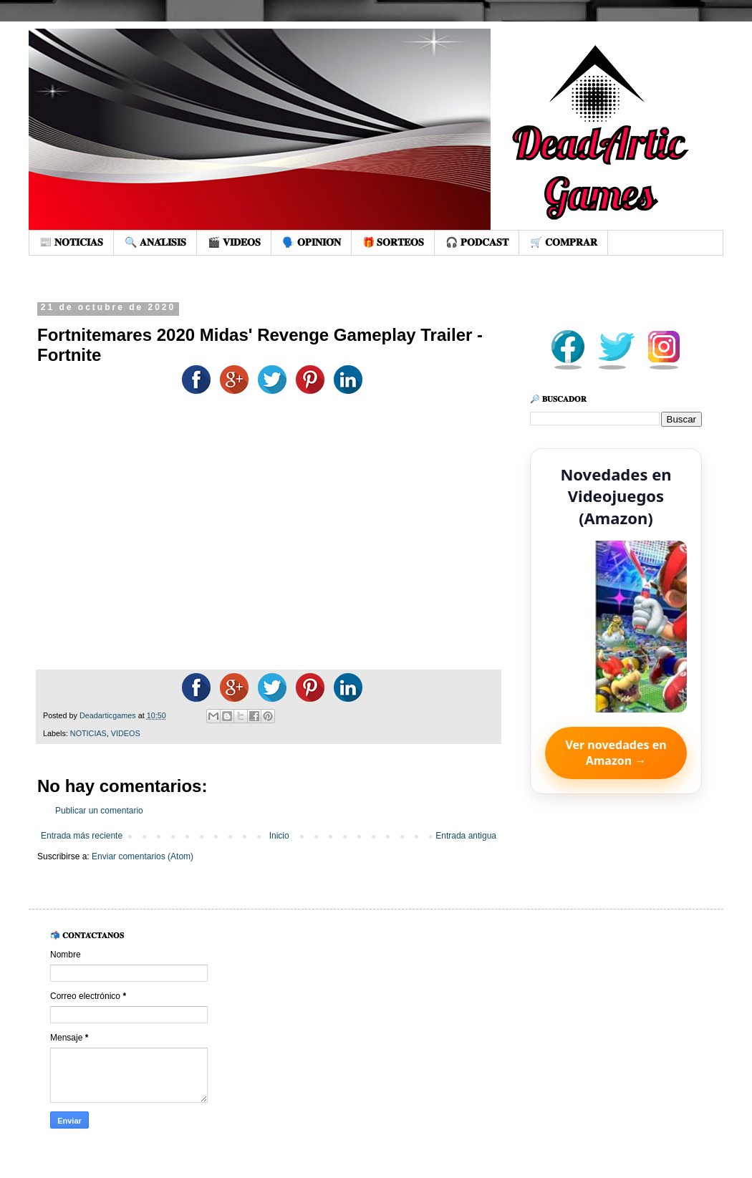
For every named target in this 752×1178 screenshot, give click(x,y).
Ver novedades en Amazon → (615, 752)
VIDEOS (125, 733)
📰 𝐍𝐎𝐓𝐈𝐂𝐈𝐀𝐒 (71, 242)
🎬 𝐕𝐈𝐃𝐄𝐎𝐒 (234, 242)
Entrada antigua (465, 836)
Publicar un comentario (99, 811)
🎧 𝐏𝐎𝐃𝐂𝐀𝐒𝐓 (476, 242)
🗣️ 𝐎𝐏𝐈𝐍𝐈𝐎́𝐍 (311, 242)
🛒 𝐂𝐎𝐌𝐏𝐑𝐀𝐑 (563, 242)
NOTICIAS (88, 733)
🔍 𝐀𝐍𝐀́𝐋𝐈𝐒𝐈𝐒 (155, 242)
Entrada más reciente (81, 836)
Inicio (279, 836)
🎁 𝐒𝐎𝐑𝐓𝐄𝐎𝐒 (393, 242)
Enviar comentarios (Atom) (142, 856)
